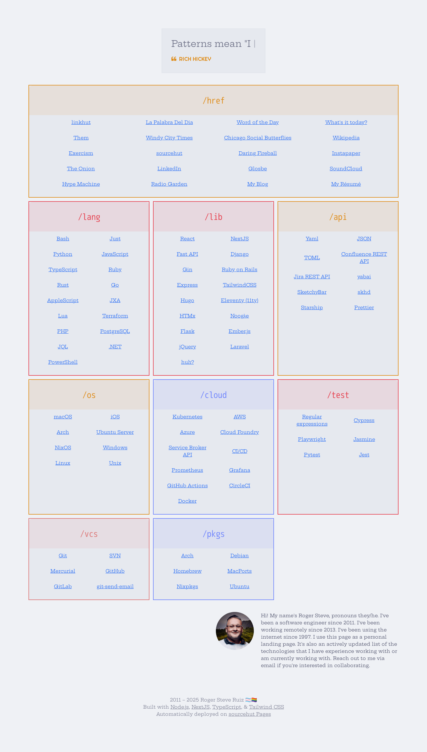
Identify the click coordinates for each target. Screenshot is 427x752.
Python (62, 254)
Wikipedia (346, 138)
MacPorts (239, 571)
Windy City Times (169, 138)
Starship (312, 307)
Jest (364, 455)
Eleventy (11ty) (239, 300)
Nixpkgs (187, 586)
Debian (239, 556)
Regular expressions (312, 420)
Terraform (115, 316)
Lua (63, 316)
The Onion (81, 169)
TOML (312, 258)
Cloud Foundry (239, 432)
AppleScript (63, 300)
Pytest (312, 455)
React (187, 239)
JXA (115, 300)
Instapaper (346, 153)
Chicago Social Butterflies (257, 138)
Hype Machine (81, 184)
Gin (187, 269)
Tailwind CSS (266, 707)
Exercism (81, 153)
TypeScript (63, 269)
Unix (115, 463)
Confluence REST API (364, 257)
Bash (63, 239)
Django (240, 254)
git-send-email (115, 586)
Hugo (187, 300)
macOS (63, 417)
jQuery (187, 347)
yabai (364, 277)
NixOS (63, 447)
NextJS (240, 239)
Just (115, 239)
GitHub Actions (187, 485)
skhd (364, 292)
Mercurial (62, 571)
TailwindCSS (239, 285)
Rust (63, 285)
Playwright (312, 439)
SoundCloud (346, 169)
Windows (115, 447)
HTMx (187, 316)
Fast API (187, 254)
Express (187, 285)
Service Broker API (187, 451)
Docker (187, 501)
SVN (115, 556)
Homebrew (187, 571)
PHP (62, 331)
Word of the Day (258, 122)
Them (81, 138)
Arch (63, 432)
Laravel (239, 347)
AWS (240, 417)
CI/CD (239, 451)
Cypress (364, 420)
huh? (187, 362)
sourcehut (169, 153)
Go (115, 285)
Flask (188, 331)
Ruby (115, 269)
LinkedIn (169, 169)
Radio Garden (169, 184)
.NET (115, 347)
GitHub (115, 571)
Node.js (180, 707)
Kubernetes (188, 417)
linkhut (81, 122)
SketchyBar (311, 292)
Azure (187, 432)
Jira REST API (312, 277)
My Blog (257, 184)
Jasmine (364, 439)
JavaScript (115, 254)
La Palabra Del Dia (169, 122)
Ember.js (240, 331)
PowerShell (63, 362)
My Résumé (346, 184)
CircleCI (239, 485)
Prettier (364, 307)
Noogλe (239, 316)
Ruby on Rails (239, 269)
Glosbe (257, 169)
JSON (364, 239)
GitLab (63, 586)
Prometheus (187, 470)
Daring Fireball (258, 153)
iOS (115, 417)
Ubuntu (239, 586)
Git (63, 556)
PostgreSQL (115, 331)
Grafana (239, 470)
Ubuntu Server (115, 432)
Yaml (312, 239)
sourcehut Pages (250, 714)
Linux (62, 463)
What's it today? (346, 122)
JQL (63, 347)
